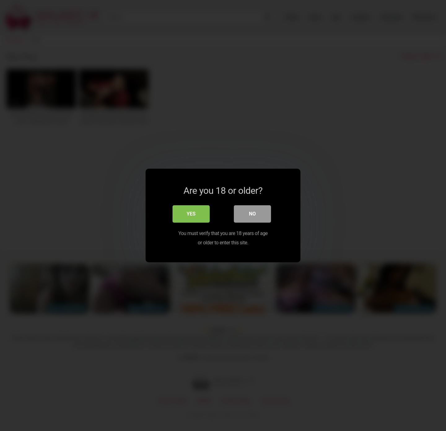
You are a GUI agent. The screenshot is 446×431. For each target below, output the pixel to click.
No (252, 214)
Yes (191, 214)
